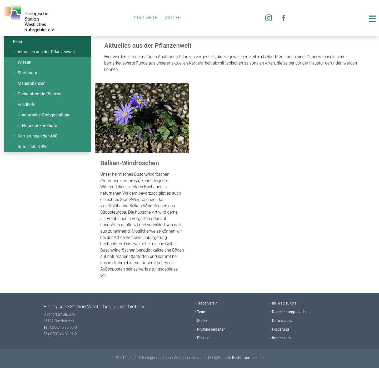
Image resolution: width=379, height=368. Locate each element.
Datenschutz (282, 320)
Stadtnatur (24, 72)
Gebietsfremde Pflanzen (37, 93)
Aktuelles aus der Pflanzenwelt (43, 51)
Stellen (202, 320)
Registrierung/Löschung (292, 312)
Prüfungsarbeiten (211, 329)
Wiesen (21, 62)
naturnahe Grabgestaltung (44, 114)
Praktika (204, 338)
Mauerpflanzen (29, 83)
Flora (15, 41)
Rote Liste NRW (29, 146)
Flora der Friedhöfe (37, 125)
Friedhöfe (23, 104)
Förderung (280, 329)
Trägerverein (207, 303)
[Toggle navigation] (372, 17)
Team (201, 312)
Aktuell (173, 17)
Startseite (145, 17)
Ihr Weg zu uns (284, 303)
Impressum (281, 338)
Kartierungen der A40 (34, 136)
